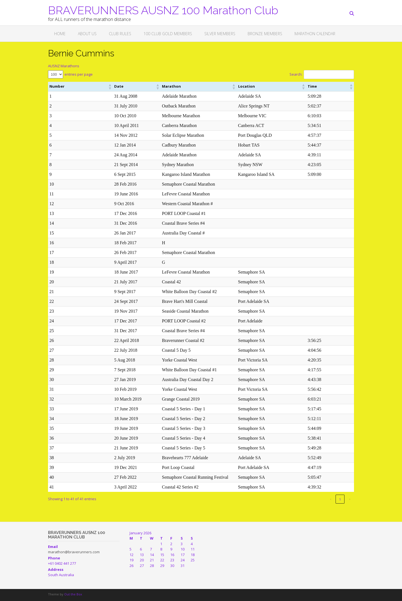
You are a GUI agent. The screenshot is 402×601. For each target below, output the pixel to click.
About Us (87, 33)
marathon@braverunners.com (74, 551)
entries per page (78, 74)
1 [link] (340, 499)
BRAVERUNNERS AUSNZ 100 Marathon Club (163, 10)
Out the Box (73, 594)
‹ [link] (330, 499)
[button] (81, 86)
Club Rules (120, 33)
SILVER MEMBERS (219, 33)
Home (60, 33)
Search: (295, 74)
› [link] (349, 499)
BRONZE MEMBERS (265, 33)
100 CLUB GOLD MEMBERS (167, 33)
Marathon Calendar (315, 33)
